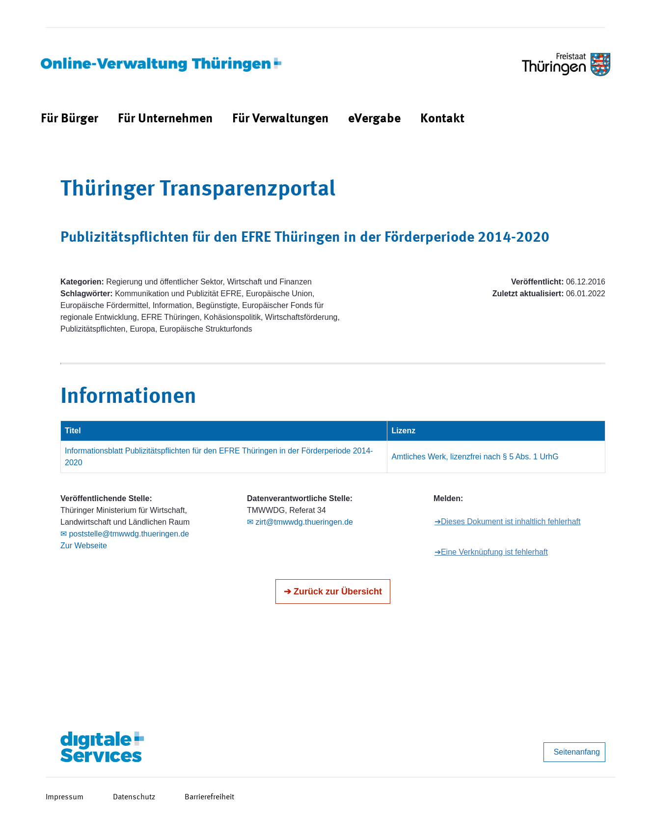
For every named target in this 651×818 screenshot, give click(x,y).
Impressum (64, 797)
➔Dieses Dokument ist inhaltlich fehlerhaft (507, 521)
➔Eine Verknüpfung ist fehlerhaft (491, 552)
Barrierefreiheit (209, 797)
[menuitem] (69, 119)
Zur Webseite (83, 545)
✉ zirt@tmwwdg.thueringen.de (300, 522)
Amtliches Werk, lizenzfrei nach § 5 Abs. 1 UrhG (474, 456)
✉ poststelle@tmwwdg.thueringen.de (124, 534)
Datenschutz (134, 797)
